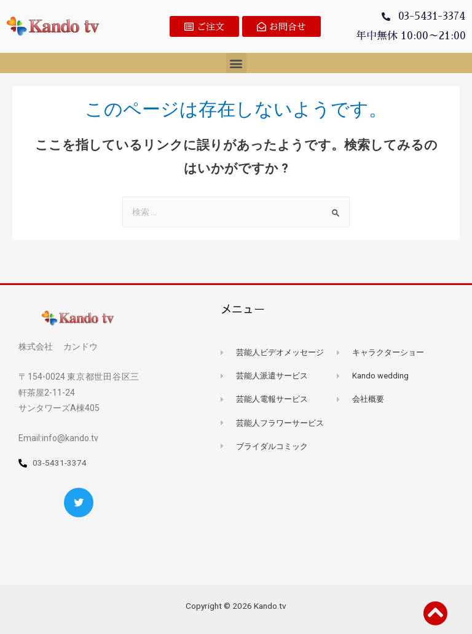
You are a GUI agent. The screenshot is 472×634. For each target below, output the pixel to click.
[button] (204, 26)
